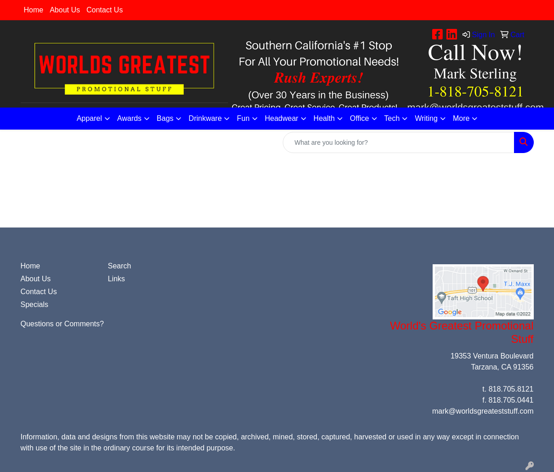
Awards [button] (129, 118)
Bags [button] (165, 118)
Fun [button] (243, 118)
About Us (65, 10)
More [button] (461, 118)
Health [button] (324, 118)
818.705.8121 (511, 389)
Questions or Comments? (62, 324)
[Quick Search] (398, 142)
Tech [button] (392, 118)
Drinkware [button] (205, 118)
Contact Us (104, 10)
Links (116, 279)
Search (119, 266)
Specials (34, 304)
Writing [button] (426, 118)
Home (34, 10)
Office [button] (359, 118)
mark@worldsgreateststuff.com (482, 411)
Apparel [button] (89, 118)
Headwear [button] (281, 118)
